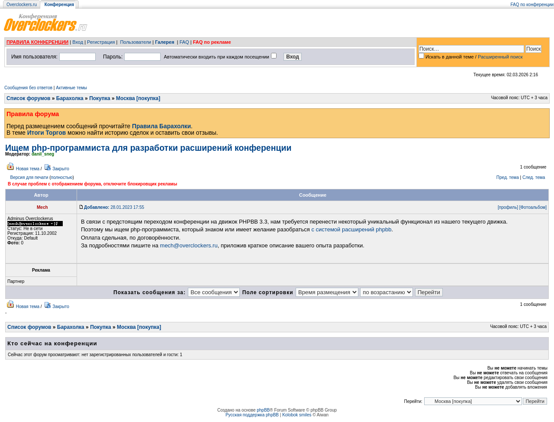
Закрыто (60, 168)
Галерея (164, 42)
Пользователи (135, 42)
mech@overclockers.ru (189, 245)
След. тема (533, 177)
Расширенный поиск (500, 56)
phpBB (263, 410)
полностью (61, 177)
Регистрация (101, 42)
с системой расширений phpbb (351, 229)
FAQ (184, 42)
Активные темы (71, 87)
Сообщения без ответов (28, 87)
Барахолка (70, 98)
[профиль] (508, 207)
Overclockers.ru (21, 4)
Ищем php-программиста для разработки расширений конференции (148, 148)
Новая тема (27, 168)
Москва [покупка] (138, 98)
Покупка (99, 98)
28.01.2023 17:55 (114, 207)
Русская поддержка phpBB (252, 414)
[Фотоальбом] (533, 207)
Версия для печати (29, 177)
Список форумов (28, 98)
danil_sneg (43, 154)
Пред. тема (507, 177)
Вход (77, 42)
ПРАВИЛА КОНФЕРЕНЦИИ (37, 42)
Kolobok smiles (296, 414)
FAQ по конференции (532, 4)
